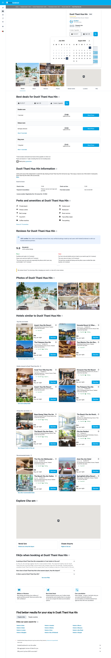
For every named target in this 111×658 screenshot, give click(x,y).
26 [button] (53, 58)
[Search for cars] (3, 14)
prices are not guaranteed (52, 640)
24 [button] (66, 55)
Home (17, 6)
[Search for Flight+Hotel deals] (3, 18)
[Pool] (27, 74)
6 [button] (56, 50)
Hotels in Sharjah (77, 632)
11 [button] (69, 50)
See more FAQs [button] (46, 577)
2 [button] (64, 47)
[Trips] (3, 26)
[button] (3, 2)
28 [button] (58, 58)
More (17, 177)
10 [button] (66, 50)
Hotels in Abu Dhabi (78, 630)
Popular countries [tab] (33, 617)
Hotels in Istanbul (49, 625)
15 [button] (61, 53)
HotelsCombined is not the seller (59, 645)
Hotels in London (21, 630)
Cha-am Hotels (65, 6)
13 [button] (56, 53)
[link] (26, 359)
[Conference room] (89, 303)
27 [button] (56, 58)
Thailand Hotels (23, 6)
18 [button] (69, 53)
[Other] (52, 68)
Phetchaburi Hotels (52, 6)
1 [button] (61, 47)
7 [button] (87, 50)
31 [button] (76, 61)
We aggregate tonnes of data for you (59, 648)
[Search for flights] (3, 7)
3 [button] (76, 50)
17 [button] (76, 55)
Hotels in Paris (48, 630)
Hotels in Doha (20, 625)
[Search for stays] (3, 11)
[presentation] (59, 97)
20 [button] (56, 55)
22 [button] (61, 55)
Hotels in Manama (77, 628)
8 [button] (61, 50)
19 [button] (53, 55)
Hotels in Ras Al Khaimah (51, 632)
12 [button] (53, 53)
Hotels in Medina (49, 628)
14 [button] (87, 53)
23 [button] (64, 55)
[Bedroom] (68, 303)
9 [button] (64, 50)
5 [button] (53, 50)
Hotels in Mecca (77, 625)
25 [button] (69, 55)
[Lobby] (52, 80)
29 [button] (61, 58)
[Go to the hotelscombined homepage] (12, 2)
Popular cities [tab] (21, 617)
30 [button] (64, 58)
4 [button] (69, 47)
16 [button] (64, 53)
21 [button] (87, 55)
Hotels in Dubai (21, 628)
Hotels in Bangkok (21, 632)
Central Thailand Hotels (38, 6)
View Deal (53, 337)
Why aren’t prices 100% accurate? (59, 651)
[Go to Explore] (3, 21)
